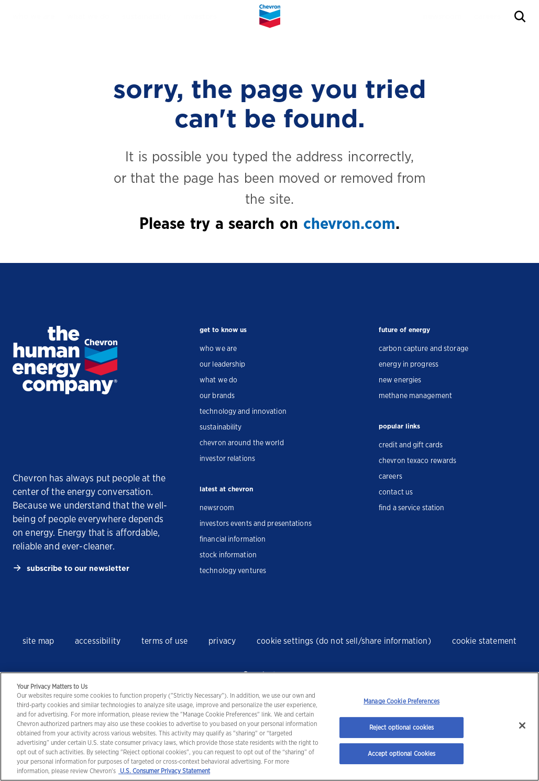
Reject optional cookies (401, 727)
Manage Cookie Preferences (401, 701)
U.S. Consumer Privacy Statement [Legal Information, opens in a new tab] (164, 771)
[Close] (522, 725)
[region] (269, 726)
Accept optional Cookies (402, 753)
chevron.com (349, 223)
